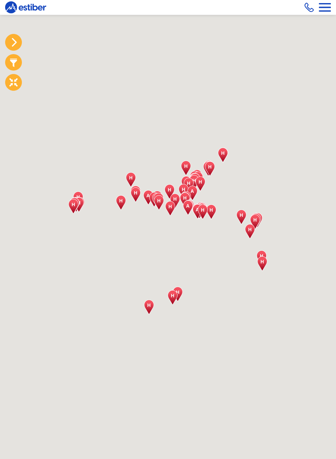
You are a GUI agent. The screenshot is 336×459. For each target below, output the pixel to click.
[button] (223, 155)
